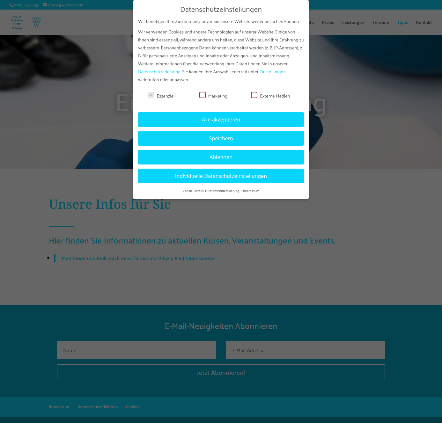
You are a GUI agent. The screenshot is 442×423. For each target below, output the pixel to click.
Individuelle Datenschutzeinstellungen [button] (221, 172)
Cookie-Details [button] (193, 187)
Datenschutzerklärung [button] (223, 187)
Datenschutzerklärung (159, 68)
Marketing (213, 93)
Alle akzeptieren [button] (221, 116)
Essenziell (161, 93)
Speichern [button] (221, 135)
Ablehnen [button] (221, 154)
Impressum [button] (251, 187)
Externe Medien (270, 93)
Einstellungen (273, 68)
